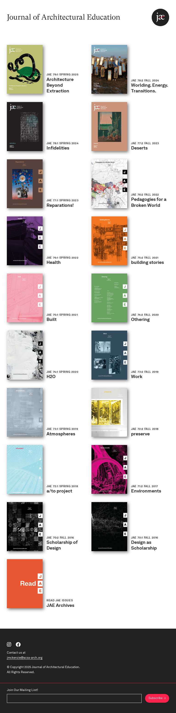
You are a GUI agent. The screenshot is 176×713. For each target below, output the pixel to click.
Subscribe (155, 698)
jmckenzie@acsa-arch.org (24, 657)
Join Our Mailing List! (22, 689)
